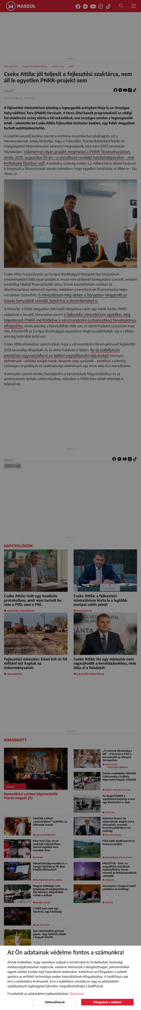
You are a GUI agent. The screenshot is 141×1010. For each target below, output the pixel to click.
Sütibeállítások (55, 1002)
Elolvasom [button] (76, 994)
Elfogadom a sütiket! (107, 1002)
